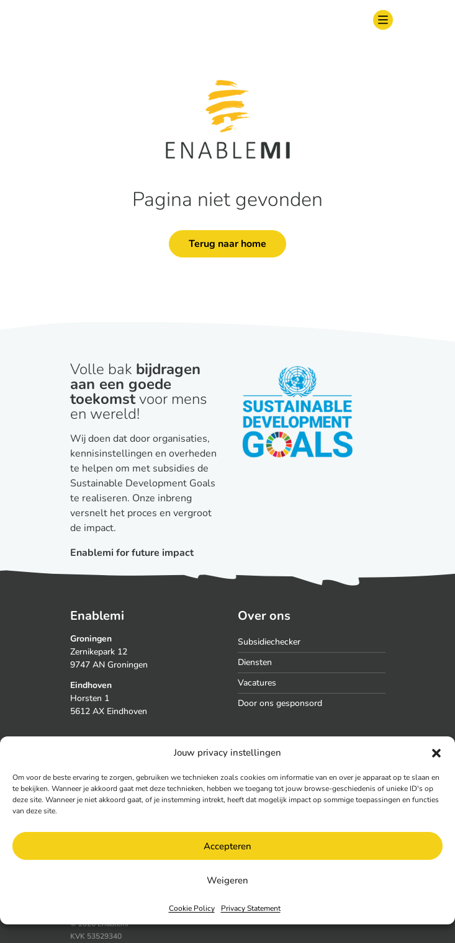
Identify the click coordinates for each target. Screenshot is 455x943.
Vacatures (257, 683)
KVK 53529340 (96, 936)
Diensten (255, 662)
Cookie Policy (192, 908)
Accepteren (227, 846)
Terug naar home (227, 244)
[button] (436, 752)
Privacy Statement (251, 908)
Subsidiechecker (269, 642)
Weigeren (227, 880)
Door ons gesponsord (280, 703)
